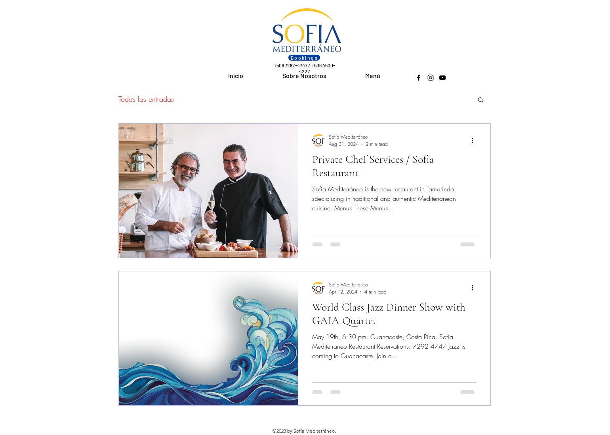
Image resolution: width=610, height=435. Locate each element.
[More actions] (475, 140)
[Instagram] (431, 78)
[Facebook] (419, 78)
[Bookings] (304, 58)
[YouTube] (442, 78)
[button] (480, 100)
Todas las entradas (146, 99)
